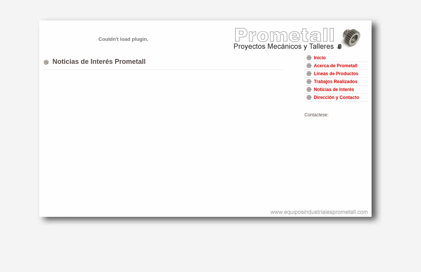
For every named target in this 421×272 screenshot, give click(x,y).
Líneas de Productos (336, 73)
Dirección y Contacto (336, 97)
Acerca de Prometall (335, 65)
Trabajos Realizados (335, 81)
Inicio (320, 57)
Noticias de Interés (334, 89)
